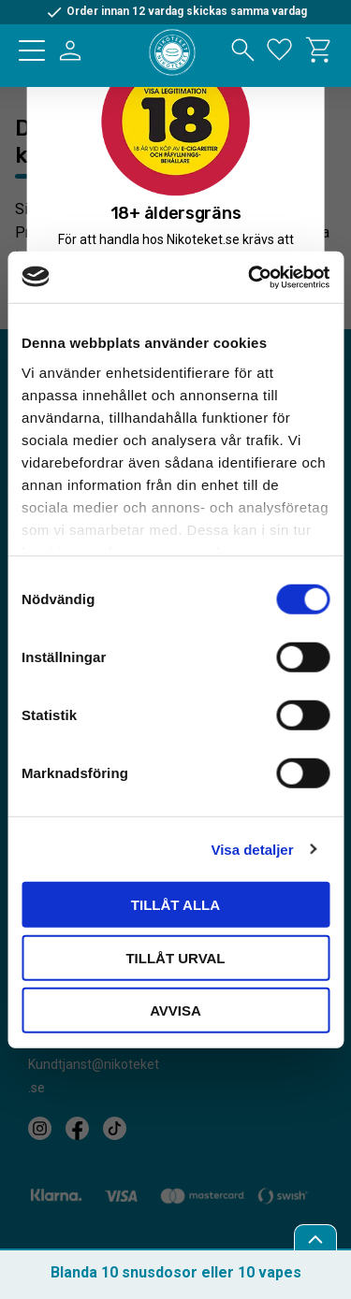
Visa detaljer (252, 849)
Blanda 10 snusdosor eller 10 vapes (176, 1272)
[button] (31, 50)
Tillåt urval (175, 957)
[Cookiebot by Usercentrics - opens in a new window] (249, 277)
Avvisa (175, 1010)
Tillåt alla (175, 905)
